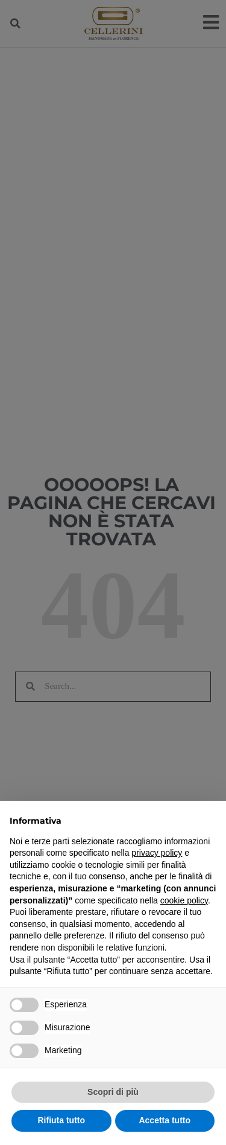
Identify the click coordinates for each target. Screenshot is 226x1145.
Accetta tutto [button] (164, 1120)
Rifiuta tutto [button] (61, 1120)
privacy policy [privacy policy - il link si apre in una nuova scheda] (156, 853)
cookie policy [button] (184, 900)
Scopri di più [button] (113, 1092)
